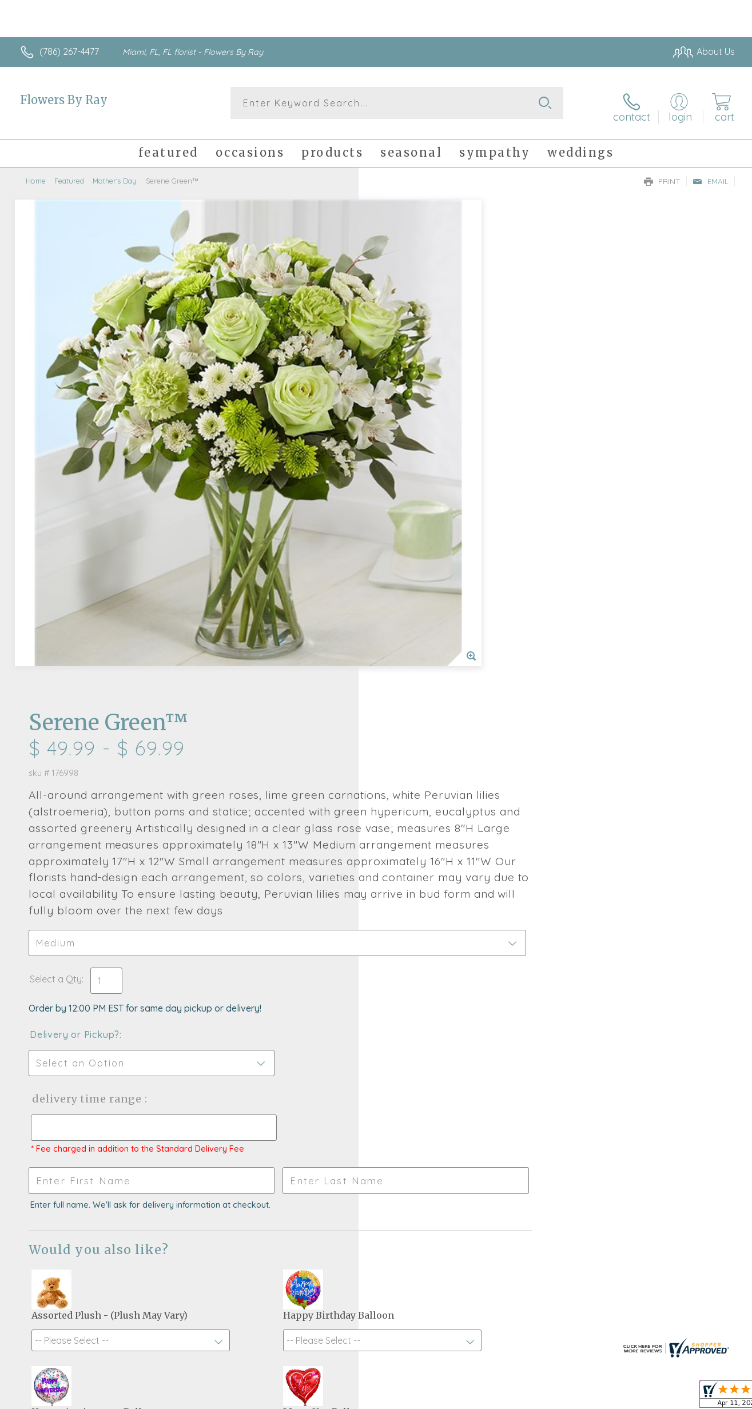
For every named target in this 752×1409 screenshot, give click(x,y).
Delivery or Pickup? (422, 565)
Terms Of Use (484, 1397)
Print (662, 175)
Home (36, 174)
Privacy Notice (551, 1397)
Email (711, 175)
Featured (69, 174)
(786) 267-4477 (69, 51)
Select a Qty (403, 510)
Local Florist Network (634, 1397)
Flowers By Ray (64, 100)
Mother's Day (114, 174)
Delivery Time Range (433, 629)
